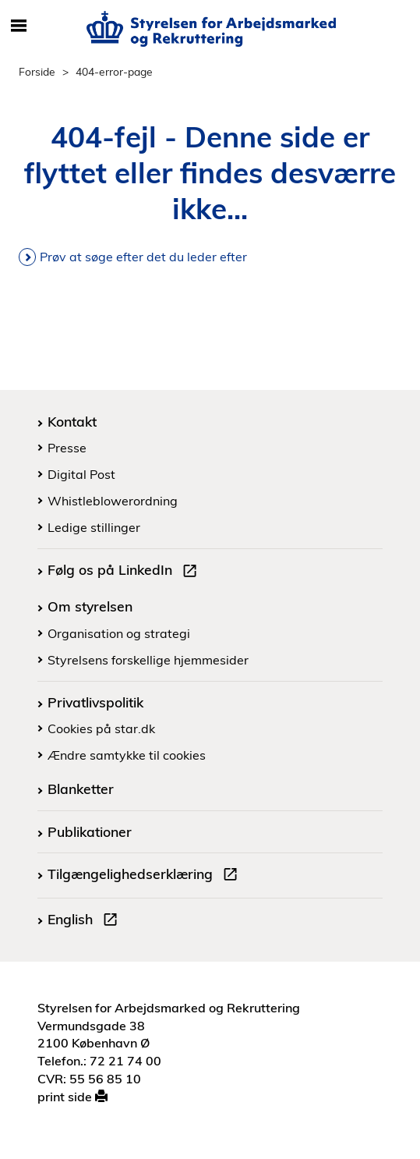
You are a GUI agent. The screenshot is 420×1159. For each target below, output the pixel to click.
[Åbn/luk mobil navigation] (18, 26)
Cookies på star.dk (101, 728)
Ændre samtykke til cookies (127, 755)
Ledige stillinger (94, 527)
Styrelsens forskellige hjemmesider (148, 660)
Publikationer (90, 831)
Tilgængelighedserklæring (146, 876)
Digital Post (81, 474)
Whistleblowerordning (113, 501)
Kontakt (72, 421)
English (86, 921)
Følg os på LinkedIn (125, 572)
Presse (67, 447)
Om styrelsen (90, 606)
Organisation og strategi (119, 633)
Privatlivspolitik (95, 702)
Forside (37, 71)
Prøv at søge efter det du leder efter (143, 256)
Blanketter (81, 788)
